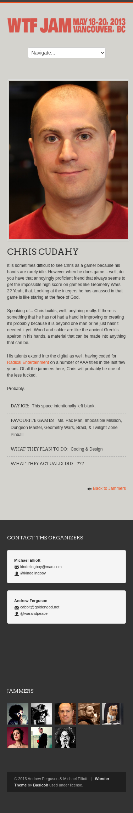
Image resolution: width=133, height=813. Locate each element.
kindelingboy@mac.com (41, 567)
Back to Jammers (106, 488)
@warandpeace (34, 613)
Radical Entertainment (28, 362)
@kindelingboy (33, 573)
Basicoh (40, 785)
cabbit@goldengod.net (39, 607)
